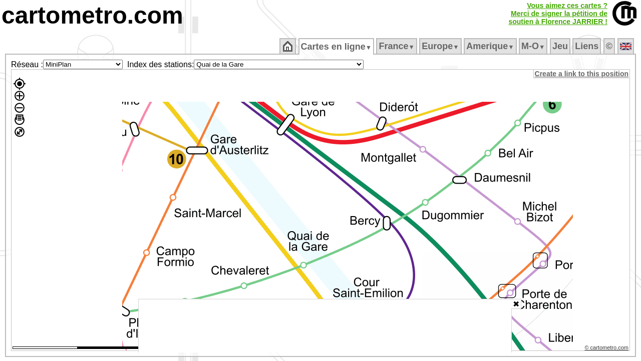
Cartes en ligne (336, 47)
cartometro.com (92, 15)
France (397, 46)
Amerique (491, 46)
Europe (441, 46)
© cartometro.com (607, 349)
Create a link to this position (582, 74)
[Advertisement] (325, 325)
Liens (587, 46)
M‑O (534, 46)
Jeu (560, 46)
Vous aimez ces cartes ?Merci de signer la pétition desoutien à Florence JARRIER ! (557, 14)
